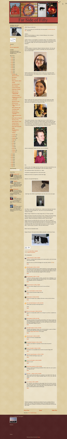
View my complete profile (14, 47)
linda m (28, 284)
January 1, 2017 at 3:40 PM (33, 381)
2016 (12, 72)
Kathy (28, 267)
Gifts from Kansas (15, 103)
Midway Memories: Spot (16, 107)
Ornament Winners (15, 123)
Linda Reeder (29, 342)
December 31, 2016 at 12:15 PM (34, 336)
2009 (12, 164)
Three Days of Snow (15, 119)
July (13, 141)
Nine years (14, 79)
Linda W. (28, 348)
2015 (12, 154)
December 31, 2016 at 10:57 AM (36, 311)
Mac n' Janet (29, 290)
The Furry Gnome (30, 354)
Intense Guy (29, 360)
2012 (12, 159)
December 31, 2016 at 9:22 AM (36, 290)
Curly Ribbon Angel (15, 109)
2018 (12, 69)
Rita (27, 318)
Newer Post (26, 410)
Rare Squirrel (14, 77)
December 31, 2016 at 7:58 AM (35, 284)
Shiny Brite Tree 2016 (15, 101)
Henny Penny (29, 366)
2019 (12, 67)
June (13, 143)
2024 (12, 59)
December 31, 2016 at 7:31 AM (34, 276)
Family (28, 252)
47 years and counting (15, 95)
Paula (28, 336)
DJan (28, 276)
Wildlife (13, 128)
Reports (15, 205)
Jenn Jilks (28, 327)
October (13, 136)
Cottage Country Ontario (34, 331)
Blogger (39, 437)
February (14, 150)
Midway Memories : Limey (16, 121)
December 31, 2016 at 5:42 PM (37, 342)
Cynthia (28, 257)
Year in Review (32, 252)
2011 (12, 160)
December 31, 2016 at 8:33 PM (37, 366)
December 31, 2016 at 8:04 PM (36, 360)
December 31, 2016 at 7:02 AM (34, 267)
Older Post (54, 410)
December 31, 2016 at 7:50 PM (38, 354)
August (13, 139)
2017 (12, 71)
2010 (12, 162)
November (14, 134)
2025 (12, 57)
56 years (15, 197)
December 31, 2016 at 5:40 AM (35, 257)
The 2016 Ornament (15, 124)
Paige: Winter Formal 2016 (16, 126)
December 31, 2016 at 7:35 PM (35, 348)
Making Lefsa (16, 189)
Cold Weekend (14, 99)
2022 (12, 62)
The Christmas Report (16, 84)
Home (40, 410)
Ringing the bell (16, 174)
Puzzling (13, 82)
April (13, 146)
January (13, 151)
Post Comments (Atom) (32, 412)
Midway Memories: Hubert (16, 80)
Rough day (15, 181)
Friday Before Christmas (16, 89)
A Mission (13, 132)
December (14, 74)
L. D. (28, 381)
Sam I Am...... (29, 373)
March (13, 148)
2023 (12, 60)
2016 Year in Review (15, 75)
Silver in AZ (29, 311)
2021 (12, 64)
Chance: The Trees (15, 91)
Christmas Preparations (16, 87)
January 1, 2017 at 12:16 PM (36, 373)
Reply (28, 273)
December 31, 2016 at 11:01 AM (35, 327)
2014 (12, 155)
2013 (12, 157)
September (14, 138)
